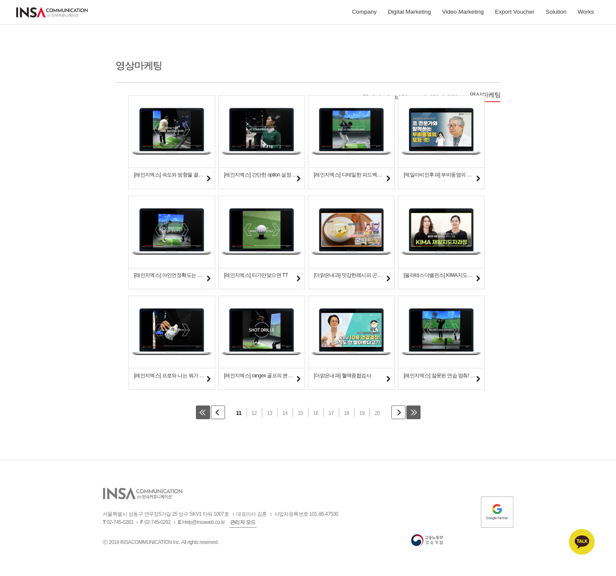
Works (586, 14)
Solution (555, 14)
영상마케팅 (485, 94)
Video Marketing (462, 14)
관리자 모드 (243, 525)
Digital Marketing (409, 14)
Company (364, 14)
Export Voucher (514, 14)
